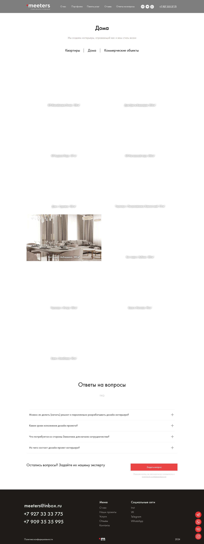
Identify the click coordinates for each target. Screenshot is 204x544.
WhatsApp (137, 521)
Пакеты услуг (93, 6)
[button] (154, 468)
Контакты (104, 525)
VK (132, 512)
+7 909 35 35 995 (44, 521)
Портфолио (77, 6)
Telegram (136, 516)
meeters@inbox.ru (43, 505)
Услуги (103, 516)
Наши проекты (107, 512)
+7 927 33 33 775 (43, 514)
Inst (133, 507)
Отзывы (107, 6)
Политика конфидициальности (38, 539)
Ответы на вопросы (125, 6)
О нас (63, 6)
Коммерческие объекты (121, 50)
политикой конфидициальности (154, 478)
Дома (92, 50)
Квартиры (72, 50)
